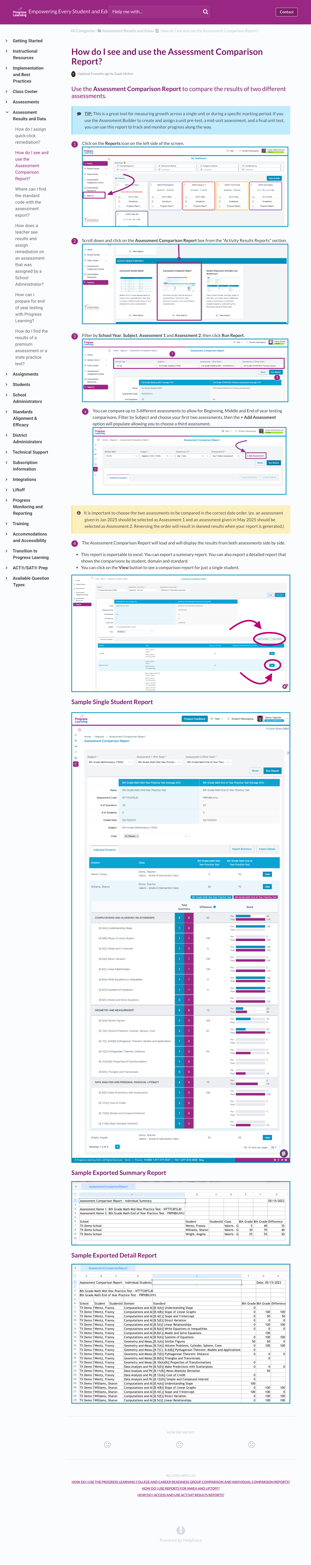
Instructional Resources (25, 54)
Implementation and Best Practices (28, 75)
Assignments (25, 374)
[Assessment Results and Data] (125, 31)
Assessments (26, 102)
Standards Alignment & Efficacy (25, 418)
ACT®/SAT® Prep (30, 568)
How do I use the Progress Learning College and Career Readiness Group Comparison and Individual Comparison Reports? (181, 1482)
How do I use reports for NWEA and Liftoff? (181, 1488)
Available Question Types (31, 581)
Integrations (24, 479)
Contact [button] (287, 12)
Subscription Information (25, 466)
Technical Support (30, 452)
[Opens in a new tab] (180, 1530)
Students (21, 384)
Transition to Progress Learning (31, 554)
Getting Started (27, 40)
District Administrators (27, 438)
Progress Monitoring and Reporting (28, 507)
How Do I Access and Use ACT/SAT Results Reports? (180, 1495)
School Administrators (27, 398)
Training (21, 523)
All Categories (83, 31)
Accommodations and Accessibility (30, 537)
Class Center (25, 91)
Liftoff (19, 490)
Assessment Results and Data (29, 115)
